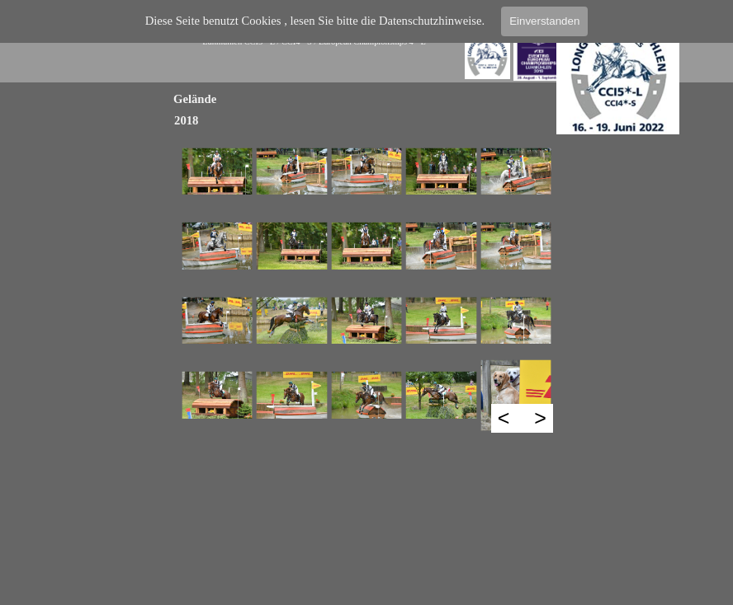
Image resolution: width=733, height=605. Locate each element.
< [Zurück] (504, 417)
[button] (217, 171)
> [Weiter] (540, 417)
